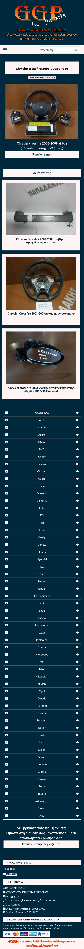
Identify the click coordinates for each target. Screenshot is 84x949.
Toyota (42, 793)
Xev (41, 815)
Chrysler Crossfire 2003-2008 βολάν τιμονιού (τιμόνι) (41, 313)
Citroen (41, 471)
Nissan (42, 683)
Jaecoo (42, 581)
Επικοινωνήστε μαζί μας (41, 844)
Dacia (41, 486)
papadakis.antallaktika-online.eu (37, 941)
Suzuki (42, 779)
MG (42, 661)
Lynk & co (41, 639)
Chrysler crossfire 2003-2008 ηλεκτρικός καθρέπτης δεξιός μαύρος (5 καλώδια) (41, 389)
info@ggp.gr (11, 896)
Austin (42, 427)
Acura (41, 434)
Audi (42, 420)
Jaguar (42, 588)
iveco (42, 574)
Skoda (41, 749)
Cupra (42, 478)
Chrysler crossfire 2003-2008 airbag (42, 68)
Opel (42, 691)
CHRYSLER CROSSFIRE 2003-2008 (42, 77)
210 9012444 (15, 34)
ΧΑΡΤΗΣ (10, 874)
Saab (42, 735)
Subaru (42, 771)
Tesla (42, 786)
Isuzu (42, 566)
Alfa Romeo (42, 412)
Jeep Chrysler (42, 596)
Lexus (41, 632)
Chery (42, 456)
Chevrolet (42, 464)
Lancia (42, 617)
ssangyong (41, 764)
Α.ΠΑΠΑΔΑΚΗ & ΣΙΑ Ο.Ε (16, 888)
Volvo (41, 808)
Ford (42, 530)
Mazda (42, 647)
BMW (41, 442)
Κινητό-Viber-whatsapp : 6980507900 (41, 38)
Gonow (41, 544)
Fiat (41, 522)
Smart (41, 757)
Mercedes (42, 654)
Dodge (42, 508)
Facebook (9, 868)
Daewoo (42, 493)
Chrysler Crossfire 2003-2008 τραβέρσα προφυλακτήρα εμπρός (41, 240)
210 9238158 (50, 34)
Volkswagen (42, 801)
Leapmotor (41, 625)
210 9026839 (68, 34)
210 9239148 (32, 34)
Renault (42, 720)
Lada (42, 610)
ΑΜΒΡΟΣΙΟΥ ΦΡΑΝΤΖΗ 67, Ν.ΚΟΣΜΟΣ (41, 30)
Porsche (42, 713)
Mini (41, 669)
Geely (41, 537)
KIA (42, 603)
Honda (42, 552)
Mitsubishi (42, 676)
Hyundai (42, 559)
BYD (42, 449)
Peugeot (42, 705)
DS (42, 515)
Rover (42, 727)
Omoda (41, 698)
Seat (41, 742)
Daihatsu (41, 500)
